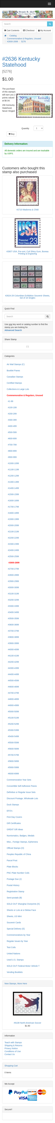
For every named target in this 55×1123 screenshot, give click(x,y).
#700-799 (12, 445)
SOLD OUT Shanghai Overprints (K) (23, 904)
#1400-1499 (13, 488)
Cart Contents (11, 30)
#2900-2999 (13, 581)
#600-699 (12, 438)
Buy (12, 134)
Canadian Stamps (15, 377)
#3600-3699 (13, 624)
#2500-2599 (13, 556)
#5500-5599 (13, 742)
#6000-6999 (13, 773)
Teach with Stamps (13, 1042)
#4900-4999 (13, 705)
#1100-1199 (13, 469)
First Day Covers (14, 817)
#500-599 (12, 432)
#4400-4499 (13, 674)
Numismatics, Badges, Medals (20, 835)
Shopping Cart (11, 1065)
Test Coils (11, 947)
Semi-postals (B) (14, 898)
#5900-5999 (13, 767)
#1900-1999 (13, 519)
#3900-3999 (13, 643)
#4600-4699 (13, 687)
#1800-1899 (13, 513)
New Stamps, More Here (16, 983)
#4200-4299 (13, 662)
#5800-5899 (13, 761)
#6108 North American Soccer (27, 1023)
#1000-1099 (13, 463)
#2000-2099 (13, 525)
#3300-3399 (13, 606)
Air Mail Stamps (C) (15, 364)
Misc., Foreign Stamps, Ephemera (22, 842)
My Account (44, 30)
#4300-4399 (13, 668)
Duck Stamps (13, 804)
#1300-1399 (13, 482)
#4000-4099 (13, 649)
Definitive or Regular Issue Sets (21, 792)
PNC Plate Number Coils (18, 873)
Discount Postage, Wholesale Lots (22, 798)
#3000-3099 (13, 587)
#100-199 (12, 407)
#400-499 (12, 426)
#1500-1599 (13, 494)
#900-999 (12, 457)
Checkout (28, 30)
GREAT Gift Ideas (15, 829)
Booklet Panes (13, 370)
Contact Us (10, 1054)
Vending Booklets (15, 972)
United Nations (13, 953)
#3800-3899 (13, 637)
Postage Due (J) (14, 879)
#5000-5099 (13, 711)
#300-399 (12, 420)
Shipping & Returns (13, 1045)
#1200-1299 (13, 476)
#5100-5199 (13, 718)
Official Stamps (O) (15, 848)
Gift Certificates (14, 823)
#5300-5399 (13, 730)
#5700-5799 (13, 755)
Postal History (13, 885)
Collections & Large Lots (18, 389)
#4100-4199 (13, 656)
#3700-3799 (13, 631)
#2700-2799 (13, 569)
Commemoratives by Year (18, 935)
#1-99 (10, 401)
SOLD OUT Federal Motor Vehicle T (23, 966)
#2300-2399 (13, 544)
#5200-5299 (13, 724)
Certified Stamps (14, 383)
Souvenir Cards (14, 922)
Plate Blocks (12, 866)
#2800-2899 (13, 575)
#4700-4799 (13, 693)
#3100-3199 (13, 593)
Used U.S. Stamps (15, 960)
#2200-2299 (13, 538)
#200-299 (12, 414)
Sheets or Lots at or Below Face (21, 910)
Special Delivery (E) (16, 929)
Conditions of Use (13, 1051)
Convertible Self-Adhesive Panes (22, 786)
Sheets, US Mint (14, 916)
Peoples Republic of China (19, 854)
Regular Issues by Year (17, 941)
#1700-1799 (13, 507)
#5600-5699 (13, 749)
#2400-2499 (13, 550)
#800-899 (12, 451)
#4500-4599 (13, 680)
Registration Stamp (15, 891)
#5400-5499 (13, 736)
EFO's (9, 811)
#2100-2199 (13, 531)
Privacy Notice (11, 1048)
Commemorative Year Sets (19, 780)
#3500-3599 (13, 618)
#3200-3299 (13, 600)
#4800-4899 (13, 699)
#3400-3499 (13, 612)
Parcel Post (12, 860)
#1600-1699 (13, 500)
